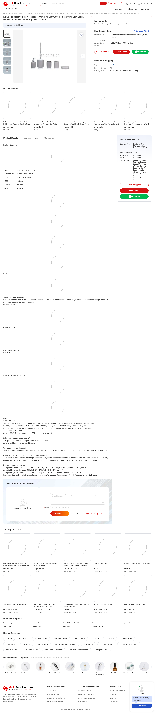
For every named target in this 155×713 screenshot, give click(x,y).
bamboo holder (127, 638)
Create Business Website (55, 702)
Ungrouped (126, 623)
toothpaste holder (102, 650)
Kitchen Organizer (9, 623)
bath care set (88, 644)
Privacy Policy (114, 702)
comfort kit (26, 644)
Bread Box (66, 626)
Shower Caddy (97, 626)
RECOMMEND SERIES (71, 623)
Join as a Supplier (52, 690)
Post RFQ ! (94, 514)
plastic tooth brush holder (54, 650)
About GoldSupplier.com (117, 690)
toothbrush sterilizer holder (79, 650)
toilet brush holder (106, 644)
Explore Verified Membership (56, 698)
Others (94, 623)
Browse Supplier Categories (86, 698)
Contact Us (113, 694)
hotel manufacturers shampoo (65, 644)
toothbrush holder (41, 638)
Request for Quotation (84, 690)
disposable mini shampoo (129, 644)
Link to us (113, 698)
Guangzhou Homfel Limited (14, 25)
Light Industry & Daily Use (17, 13)
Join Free (149, 3)
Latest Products (82, 702)
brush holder (97, 638)
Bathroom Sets (53, 13)
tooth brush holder (60, 638)
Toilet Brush (37, 626)
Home (5, 13)
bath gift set (23, 638)
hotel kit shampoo (12, 650)
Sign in (142, 3)
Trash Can (7, 626)
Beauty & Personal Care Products (36, 13)
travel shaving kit (31, 650)
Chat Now (142, 706)
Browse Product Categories (86, 694)
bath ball (9, 638)
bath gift (111, 638)
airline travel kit (43, 644)
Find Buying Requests (54, 694)
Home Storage (38, 623)
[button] (82, 56)
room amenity (11, 644)
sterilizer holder (80, 638)
